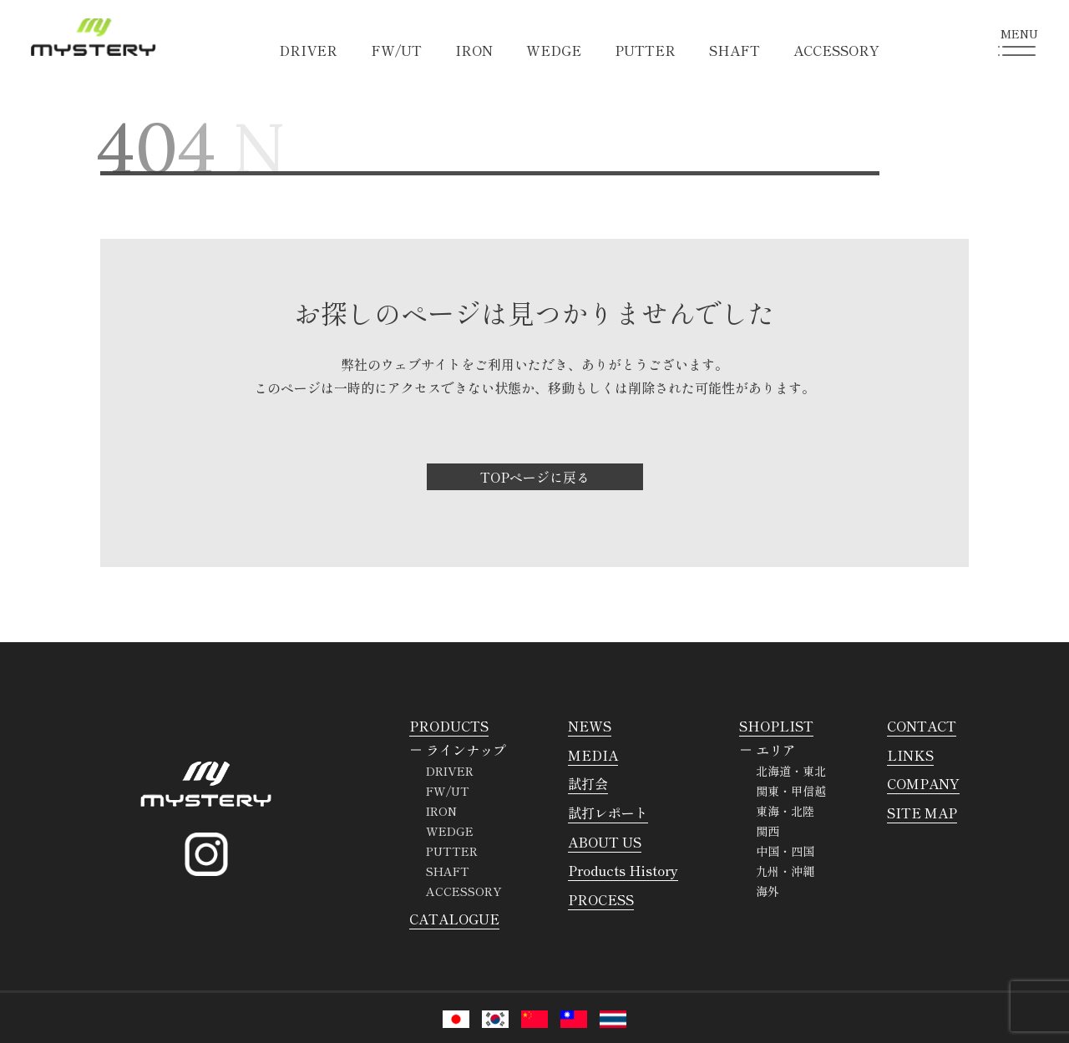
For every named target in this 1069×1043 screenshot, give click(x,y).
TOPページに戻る (535, 477)
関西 (767, 831)
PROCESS (601, 899)
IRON (474, 50)
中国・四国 (785, 851)
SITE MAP (922, 813)
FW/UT (396, 50)
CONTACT (921, 726)
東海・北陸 (785, 811)
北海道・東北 (791, 770)
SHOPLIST (776, 726)
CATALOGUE (454, 919)
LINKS (910, 755)
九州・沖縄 (785, 871)
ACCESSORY (836, 50)
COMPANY (923, 783)
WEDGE (553, 50)
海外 (767, 891)
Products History (623, 870)
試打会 (588, 783)
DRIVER (308, 50)
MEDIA (593, 755)
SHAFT (734, 50)
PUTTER (645, 50)
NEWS (589, 726)
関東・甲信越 (791, 790)
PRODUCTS (449, 726)
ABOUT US (604, 842)
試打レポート (608, 813)
